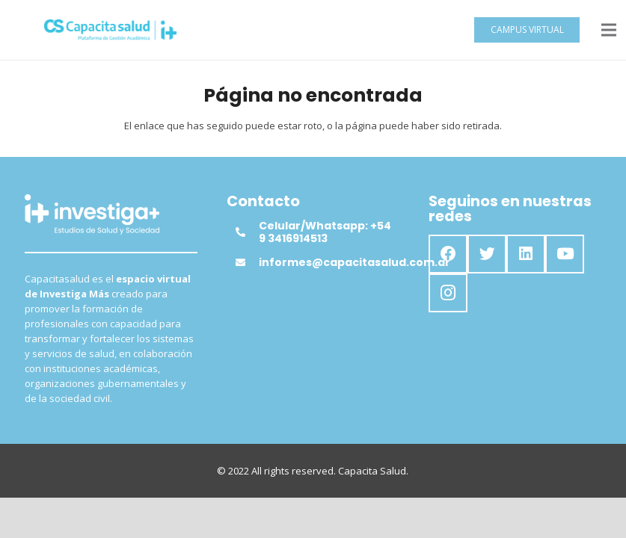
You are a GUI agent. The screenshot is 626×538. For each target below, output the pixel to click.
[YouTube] (564, 254)
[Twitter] (486, 254)
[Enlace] (110, 30)
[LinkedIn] (525, 254)
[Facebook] (448, 254)
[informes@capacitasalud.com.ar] (247, 262)
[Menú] (609, 30)
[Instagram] (448, 292)
